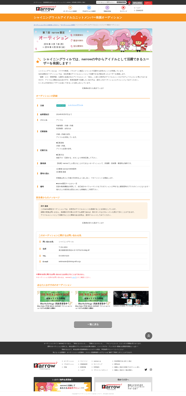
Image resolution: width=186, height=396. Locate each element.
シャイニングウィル (75, 105)
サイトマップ (98, 364)
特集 (65, 367)
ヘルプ (138, 8)
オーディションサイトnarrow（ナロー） (91, 393)
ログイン (148, 3)
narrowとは (97, 361)
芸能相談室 (139, 10)
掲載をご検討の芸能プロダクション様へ (127, 367)
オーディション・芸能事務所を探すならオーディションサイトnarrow (52, 2)
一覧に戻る (93, 324)
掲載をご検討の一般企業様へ (123, 370)
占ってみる (121, 2)
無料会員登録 (137, 3)
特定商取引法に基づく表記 (122, 361)
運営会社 (117, 364)
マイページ (83, 361)
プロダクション (69, 364)
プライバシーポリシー (101, 370)
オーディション (69, 361)
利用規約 (96, 367)
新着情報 (83, 367)
